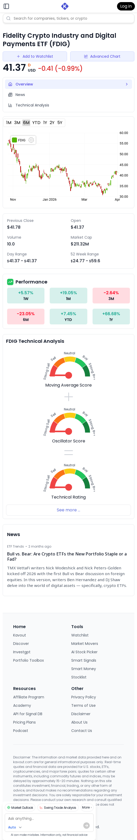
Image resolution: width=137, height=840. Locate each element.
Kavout (19, 635)
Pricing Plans (24, 722)
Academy (22, 705)
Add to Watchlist (34, 56)
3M (17, 123)
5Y (59, 123)
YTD (36, 123)
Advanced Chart (102, 56)
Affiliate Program (28, 697)
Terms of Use (83, 705)
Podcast (20, 730)
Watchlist (80, 635)
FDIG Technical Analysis (35, 341)
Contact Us (81, 730)
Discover (21, 643)
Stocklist (79, 677)
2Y (52, 123)
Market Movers (84, 643)
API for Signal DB (27, 713)
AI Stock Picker (84, 652)
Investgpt (22, 652)
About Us (79, 722)
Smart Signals (83, 660)
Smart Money (83, 668)
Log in (126, 6)
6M (26, 123)
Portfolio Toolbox (28, 660)
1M (8, 123)
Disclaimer (80, 713)
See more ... (68, 510)
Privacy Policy (83, 697)
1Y (45, 123)
